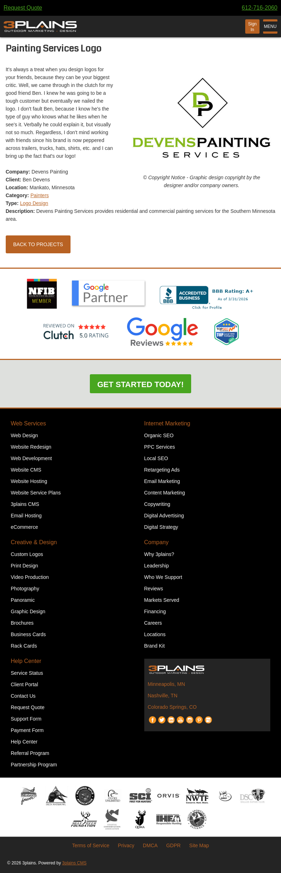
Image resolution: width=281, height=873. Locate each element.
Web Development (31, 458)
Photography (25, 588)
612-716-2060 (259, 8)
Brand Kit (154, 646)
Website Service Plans (36, 493)
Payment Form (27, 730)
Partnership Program (34, 764)
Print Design (24, 566)
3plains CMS (25, 504)
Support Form (26, 719)
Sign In (252, 26)
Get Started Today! (140, 384)
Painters (39, 195)
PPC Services (159, 447)
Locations (155, 634)
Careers (153, 623)
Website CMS (26, 470)
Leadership (156, 566)
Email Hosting (26, 515)
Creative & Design (34, 542)
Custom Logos (27, 554)
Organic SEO (159, 435)
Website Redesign (31, 447)
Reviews (153, 588)
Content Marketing (164, 493)
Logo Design (34, 203)
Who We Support (163, 577)
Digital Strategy (161, 527)
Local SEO (156, 458)
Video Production (30, 577)
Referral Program (30, 753)
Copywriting (157, 504)
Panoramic (23, 600)
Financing (155, 611)
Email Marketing (162, 481)
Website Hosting (29, 481)
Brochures (22, 623)
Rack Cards (24, 646)
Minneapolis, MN (166, 684)
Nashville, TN (163, 695)
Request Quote (23, 8)
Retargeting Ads (162, 470)
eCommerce (24, 527)
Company (156, 542)
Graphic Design (28, 611)
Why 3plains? (159, 554)
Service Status (27, 673)
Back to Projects (38, 244)
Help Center (26, 661)
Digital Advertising (164, 515)
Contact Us (23, 696)
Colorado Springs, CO (172, 707)
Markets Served (161, 600)
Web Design (24, 435)
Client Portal (24, 684)
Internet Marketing (167, 423)
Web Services (28, 423)
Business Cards (28, 634)
